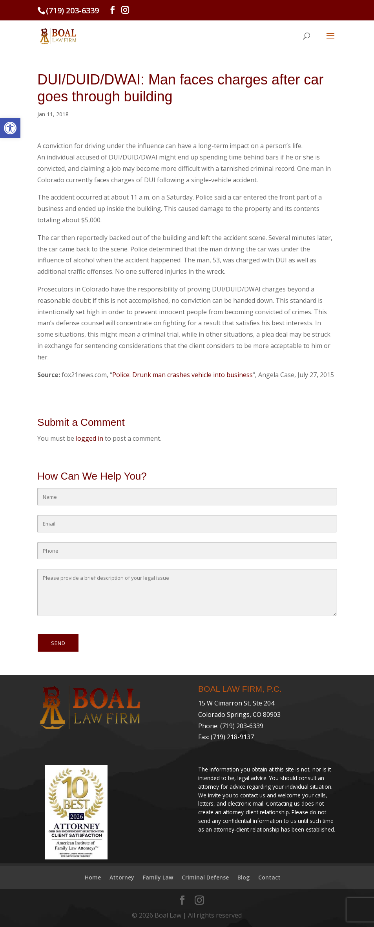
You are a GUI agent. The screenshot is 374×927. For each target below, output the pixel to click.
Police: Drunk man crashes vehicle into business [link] (182, 374)
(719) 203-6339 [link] (72, 10)
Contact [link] (269, 877)
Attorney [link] (121, 877)
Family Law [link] (158, 877)
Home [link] (93, 877)
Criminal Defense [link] (205, 877)
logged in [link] (89, 438)
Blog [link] (243, 877)
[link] (10, 128)
